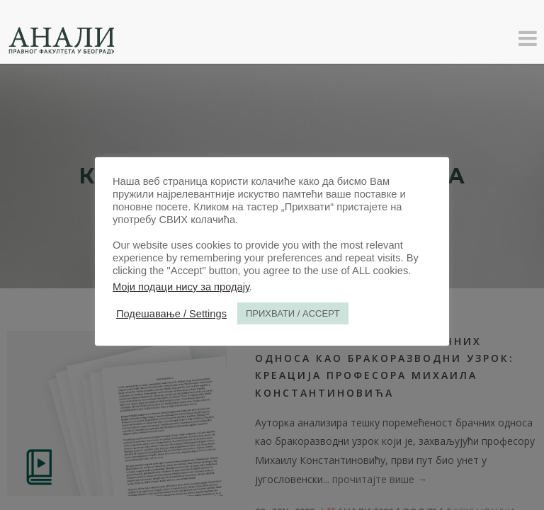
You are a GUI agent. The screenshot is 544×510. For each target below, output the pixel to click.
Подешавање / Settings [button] (171, 313)
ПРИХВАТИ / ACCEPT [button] (293, 313)
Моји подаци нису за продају (181, 287)
